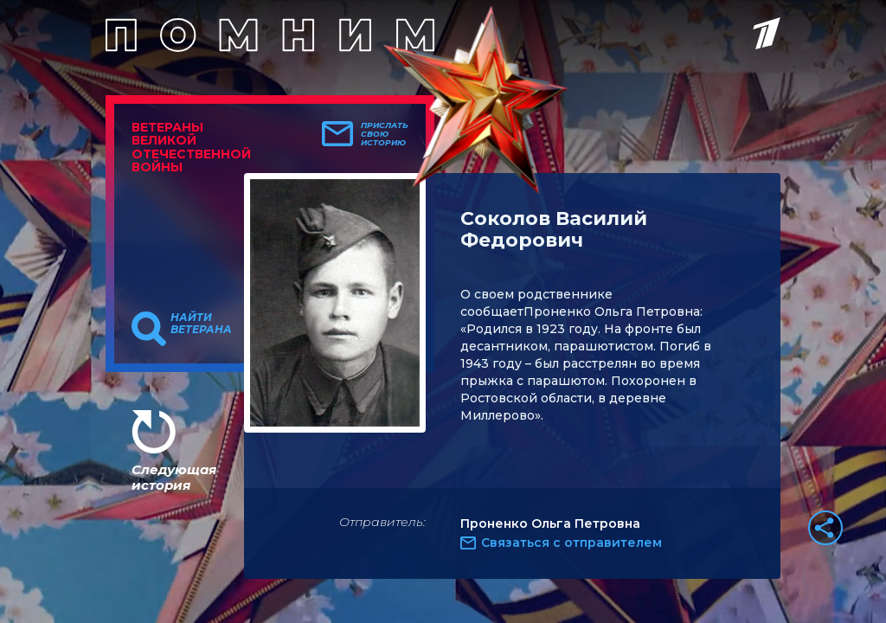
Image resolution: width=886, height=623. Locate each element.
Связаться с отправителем (571, 542)
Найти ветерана (201, 324)
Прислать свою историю (384, 134)
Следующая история (174, 477)
